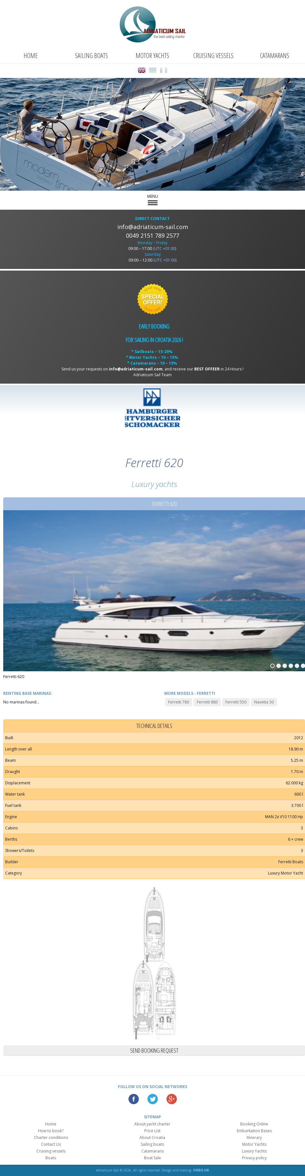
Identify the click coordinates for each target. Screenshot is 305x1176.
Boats (50, 1158)
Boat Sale (152, 1158)
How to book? (50, 1130)
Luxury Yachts (254, 1151)
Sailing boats (91, 55)
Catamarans (274, 55)
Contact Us (51, 1144)
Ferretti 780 (178, 702)
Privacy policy (254, 1158)
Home (31, 55)
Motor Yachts (152, 55)
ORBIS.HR (201, 1170)
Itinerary (254, 1137)
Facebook (134, 1099)
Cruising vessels (213, 55)
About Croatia (152, 1137)
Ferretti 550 (235, 702)
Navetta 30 (264, 702)
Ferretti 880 (207, 702)
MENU (152, 199)
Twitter (153, 1099)
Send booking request (154, 1050)
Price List (152, 1130)
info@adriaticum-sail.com (152, 227)
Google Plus (172, 1099)
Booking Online (254, 1124)
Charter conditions (51, 1137)
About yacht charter (152, 1124)
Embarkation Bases (254, 1130)
